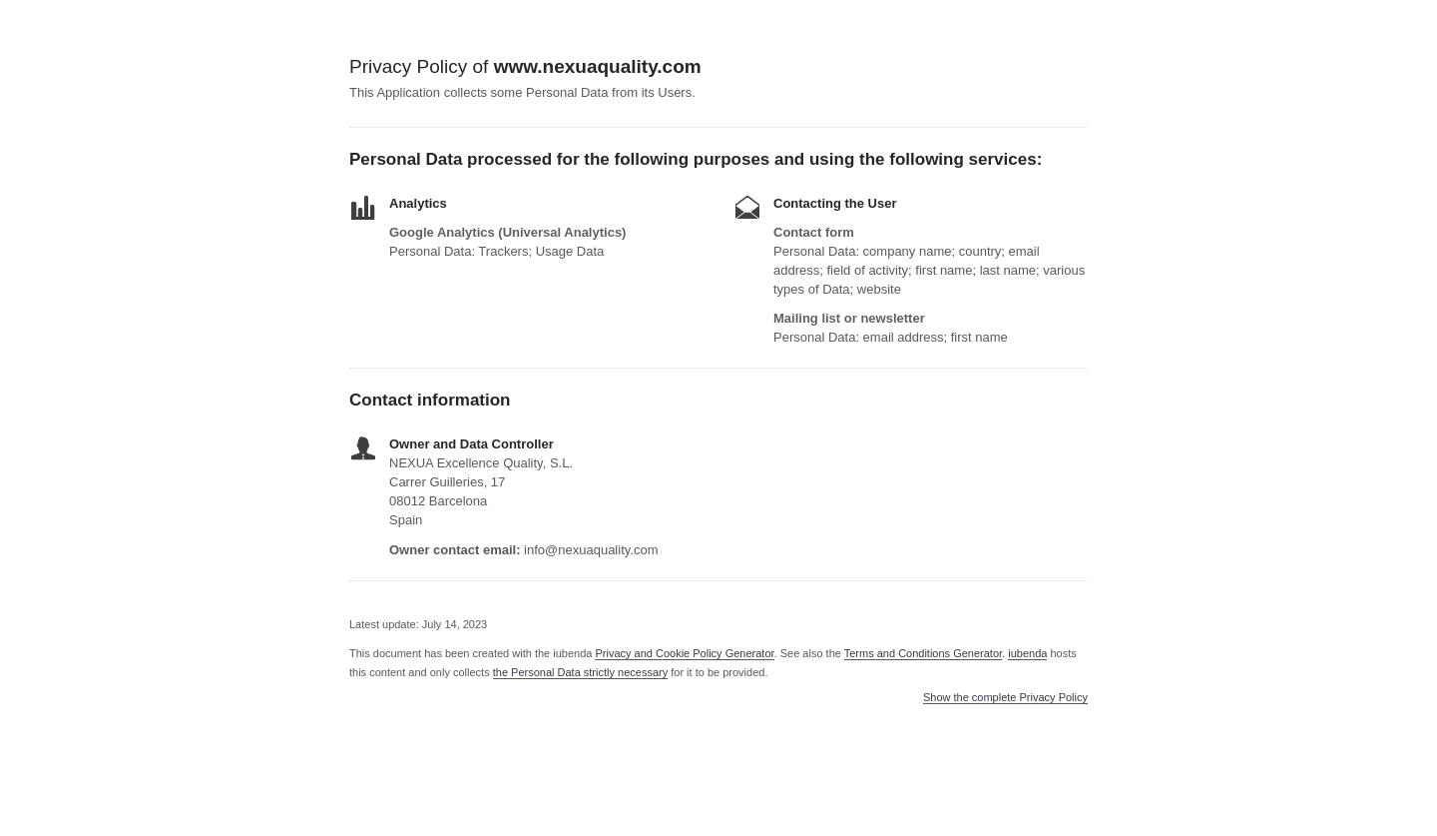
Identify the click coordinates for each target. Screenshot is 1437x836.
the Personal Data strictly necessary (580, 672)
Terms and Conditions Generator (923, 653)
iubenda (1027, 653)
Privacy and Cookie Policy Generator (684, 653)
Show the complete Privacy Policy (1005, 697)
